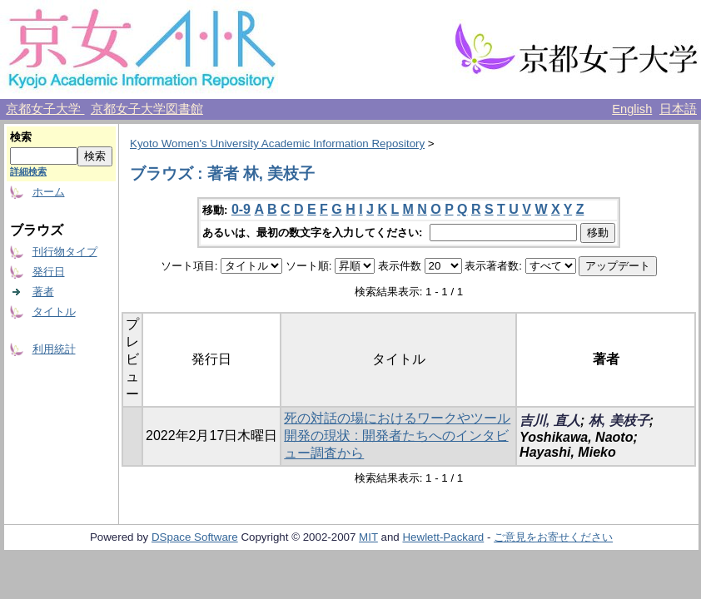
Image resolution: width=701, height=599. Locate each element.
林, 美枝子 (619, 420)
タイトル (54, 311)
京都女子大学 (45, 109)
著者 (43, 291)
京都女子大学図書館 (147, 109)
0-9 (241, 209)
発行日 (48, 271)
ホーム (48, 192)
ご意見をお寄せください (553, 537)
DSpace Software (195, 537)
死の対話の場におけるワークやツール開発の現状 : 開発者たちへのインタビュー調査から (397, 435)
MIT (368, 537)
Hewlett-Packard (443, 537)
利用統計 (54, 349)
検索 (21, 137)
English (632, 109)
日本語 (678, 109)
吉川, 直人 (550, 420)
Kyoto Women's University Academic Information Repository (277, 143)
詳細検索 (28, 171)
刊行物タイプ (64, 251)
